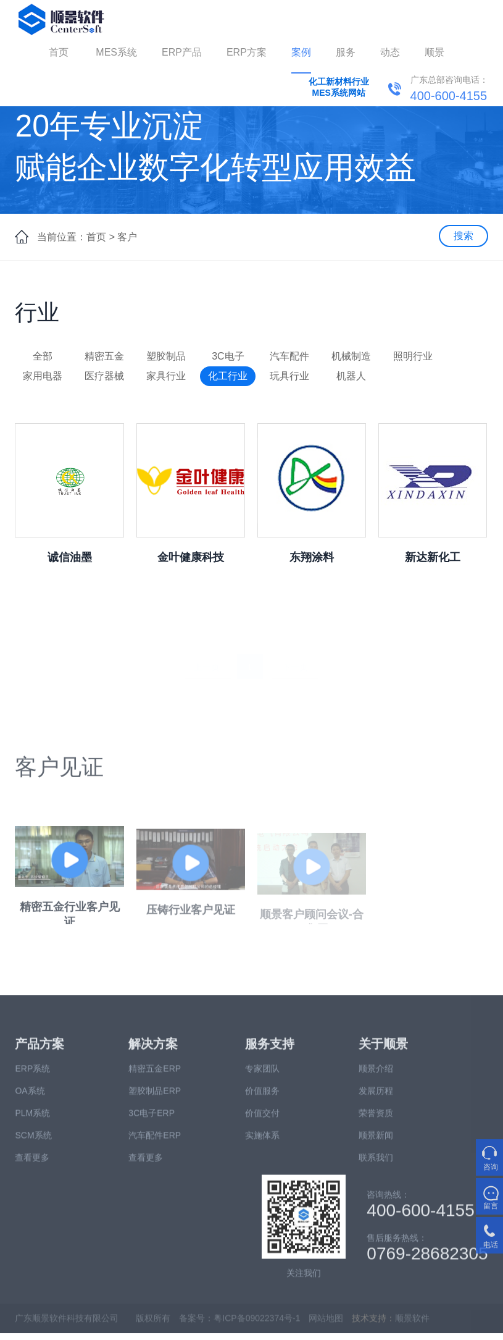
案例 (301, 52)
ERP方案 (247, 52)
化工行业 (227, 376)
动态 (390, 52)
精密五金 (104, 356)
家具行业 (166, 376)
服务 (345, 52)
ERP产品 (182, 52)
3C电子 (228, 356)
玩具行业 (289, 376)
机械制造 (351, 356)
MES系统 (116, 52)
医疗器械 (104, 376)
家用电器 (42, 376)
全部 (42, 356)
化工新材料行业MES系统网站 (339, 87)
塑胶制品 (166, 356)
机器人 (351, 376)
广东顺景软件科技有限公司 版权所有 (92, 1324)
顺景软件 (412, 1324)
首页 (59, 52)
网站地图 (326, 1324)
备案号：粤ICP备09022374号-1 (239, 1324)
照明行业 (413, 356)
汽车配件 (289, 356)
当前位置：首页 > (76, 237)
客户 (127, 237)
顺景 (434, 52)
